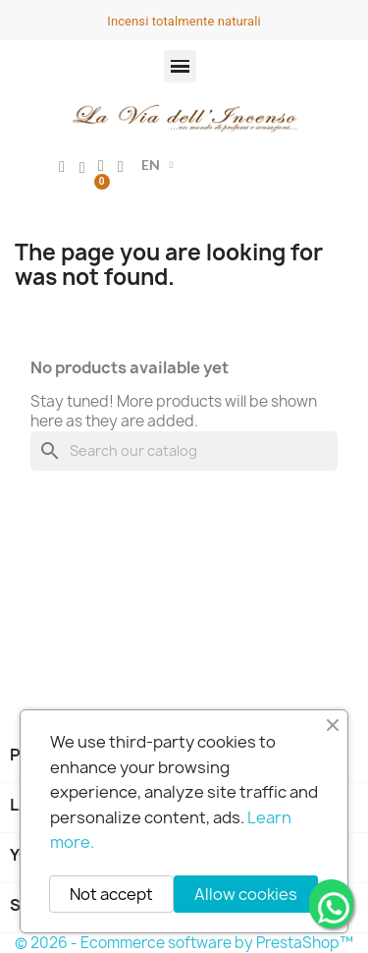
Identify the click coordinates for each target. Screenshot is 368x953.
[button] (180, 66)
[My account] (62, 167)
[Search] (184, 451)
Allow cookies (245, 894)
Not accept (111, 894)
